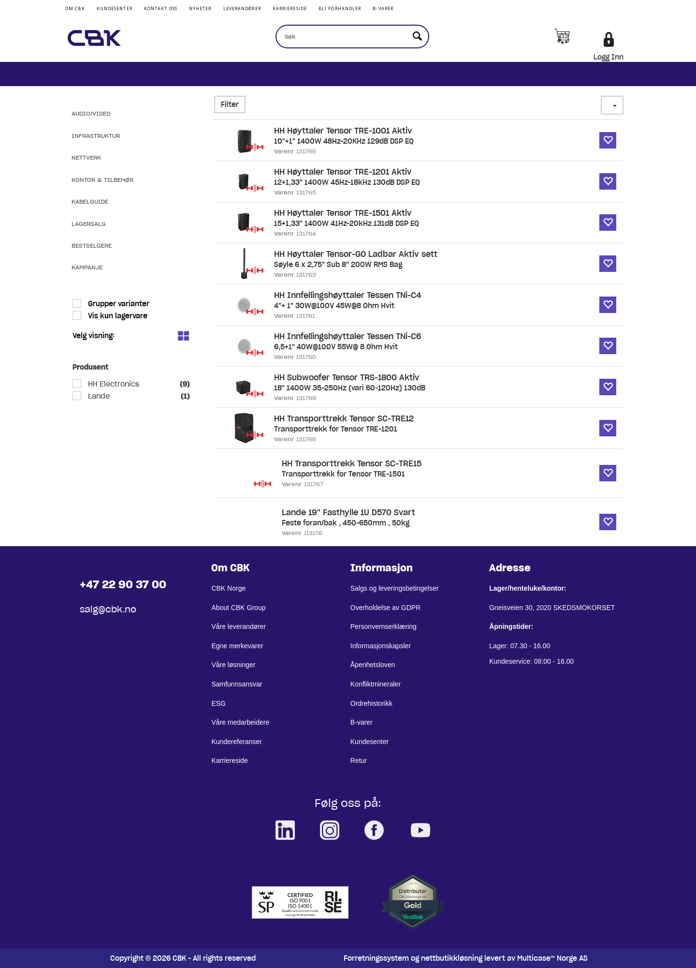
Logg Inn (609, 57)
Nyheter (200, 8)
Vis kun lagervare (116, 316)
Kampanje (87, 267)
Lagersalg (89, 223)
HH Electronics (112, 384)
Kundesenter (114, 8)
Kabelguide (90, 201)
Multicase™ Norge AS (552, 958)
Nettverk (86, 157)
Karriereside (290, 8)
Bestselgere (92, 245)
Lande (98, 396)
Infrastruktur (96, 135)
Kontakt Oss (160, 8)
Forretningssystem (376, 958)
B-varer (383, 8)
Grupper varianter (117, 303)
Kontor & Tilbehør (102, 179)
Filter (230, 104)
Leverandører (242, 8)
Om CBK (75, 8)
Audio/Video (91, 113)
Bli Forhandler (340, 8)
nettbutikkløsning (451, 958)
